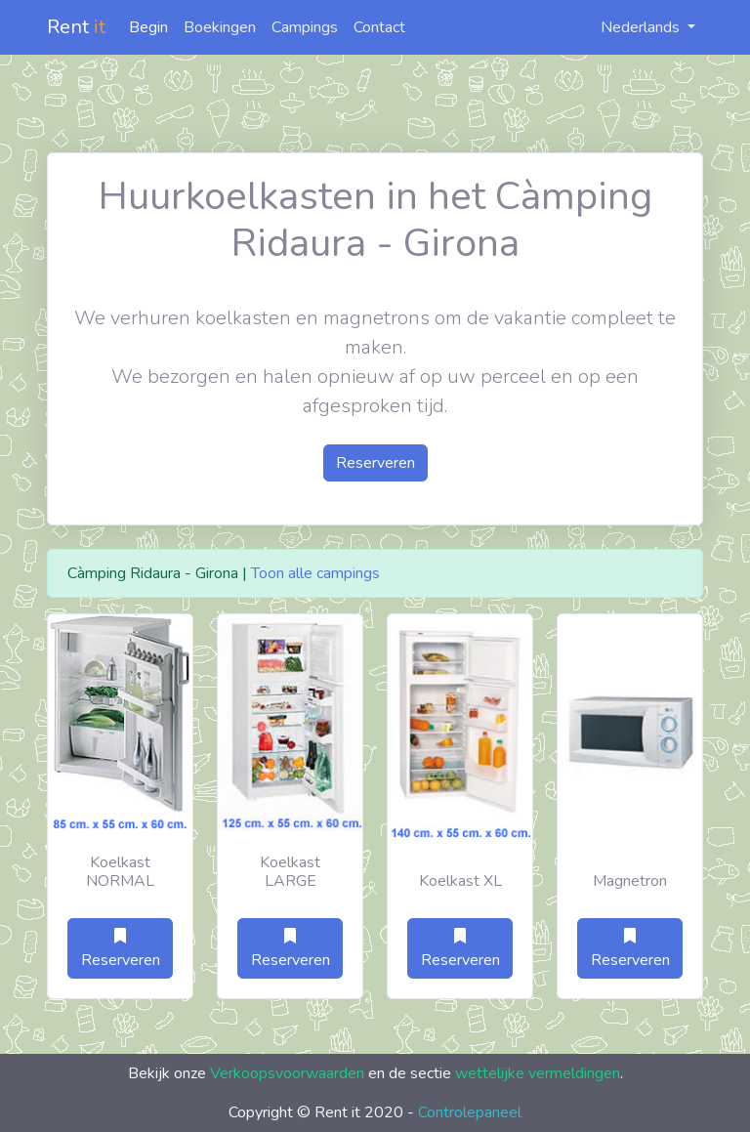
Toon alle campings (315, 573)
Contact (379, 27)
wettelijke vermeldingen (537, 1073)
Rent (76, 27)
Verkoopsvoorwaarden (287, 1073)
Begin (148, 27)
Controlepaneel (469, 1112)
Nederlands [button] (630, 27)
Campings (304, 27)
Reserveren (375, 463)
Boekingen (220, 27)
